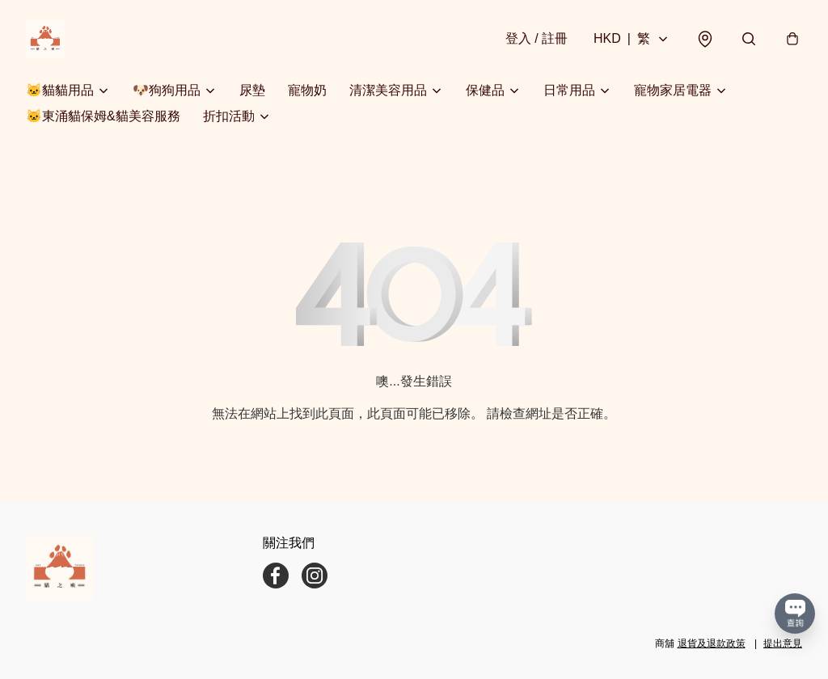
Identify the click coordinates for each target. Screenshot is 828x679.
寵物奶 (307, 90)
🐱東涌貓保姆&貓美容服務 (103, 116)
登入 (536, 38)
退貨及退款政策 (712, 643)
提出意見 (782, 643)
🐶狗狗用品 (167, 90)
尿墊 (252, 90)
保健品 (485, 90)
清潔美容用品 (388, 90)
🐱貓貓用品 (60, 90)
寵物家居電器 (673, 90)
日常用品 (569, 90)
